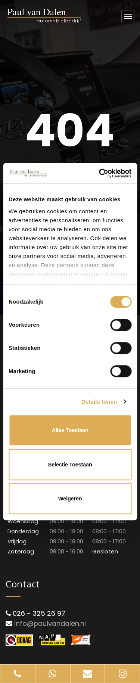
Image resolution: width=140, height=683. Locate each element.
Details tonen (99, 401)
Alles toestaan (70, 430)
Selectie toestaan (70, 464)
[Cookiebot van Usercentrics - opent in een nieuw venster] (99, 173)
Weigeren (70, 498)
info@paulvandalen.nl (50, 623)
